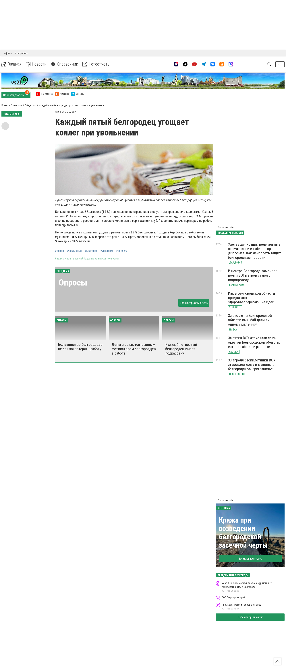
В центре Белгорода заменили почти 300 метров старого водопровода (252, 275)
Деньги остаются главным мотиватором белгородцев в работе (134, 348)
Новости (36, 64)
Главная (11, 64)
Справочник (64, 64)
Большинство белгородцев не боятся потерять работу (80, 346)
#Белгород (91, 251)
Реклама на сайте (226, 227)
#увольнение (74, 251)
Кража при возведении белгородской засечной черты (243, 533)
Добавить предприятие (250, 617)
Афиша (8, 53)
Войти (280, 64)
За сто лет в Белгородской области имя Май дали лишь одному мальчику (251, 319)
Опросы (73, 282)
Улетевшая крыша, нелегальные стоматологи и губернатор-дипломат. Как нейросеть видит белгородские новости (254, 251)
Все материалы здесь (194, 303)
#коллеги (121, 251)
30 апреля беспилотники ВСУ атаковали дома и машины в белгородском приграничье (251, 364)
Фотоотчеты (96, 64)
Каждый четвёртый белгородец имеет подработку (181, 348)
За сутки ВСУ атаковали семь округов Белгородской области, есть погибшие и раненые (254, 342)
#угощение (106, 251)
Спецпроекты (21, 53)
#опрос (59, 251)
